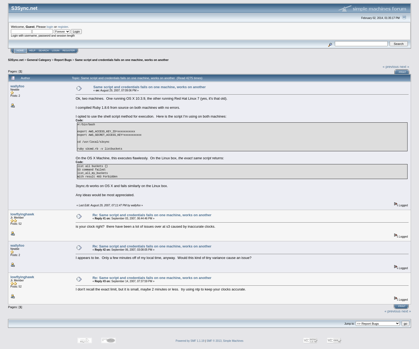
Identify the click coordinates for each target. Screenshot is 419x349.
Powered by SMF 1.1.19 (190, 340)
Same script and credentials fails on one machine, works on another (122, 59)
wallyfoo (17, 86)
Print (402, 72)
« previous (391, 67)
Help (32, 50)
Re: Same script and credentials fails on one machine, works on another (151, 215)
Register (69, 50)
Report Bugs (63, 59)
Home (20, 50)
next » (404, 67)
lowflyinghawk (22, 214)
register (63, 26)
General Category (39, 59)
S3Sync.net (16, 59)
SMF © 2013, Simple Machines (225, 340)
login (50, 26)
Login (55, 50)
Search (44, 50)
